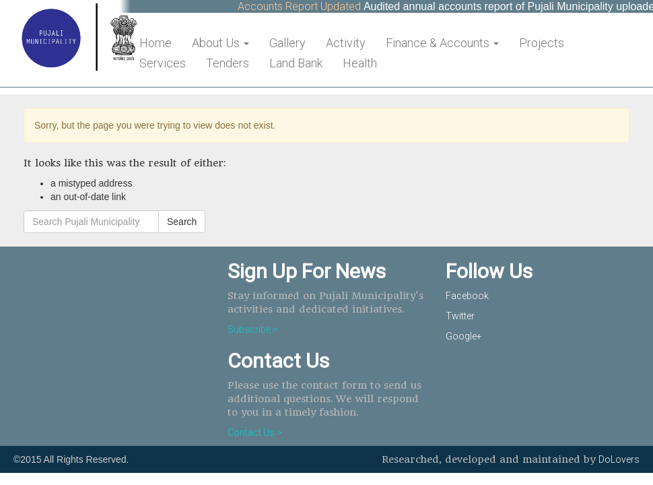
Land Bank (295, 63)
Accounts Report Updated (304, 6)
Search (182, 221)
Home (155, 43)
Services (162, 63)
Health (360, 63)
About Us (220, 43)
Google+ (464, 336)
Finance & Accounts (442, 43)
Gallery (287, 43)
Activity (346, 43)
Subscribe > (253, 329)
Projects (541, 43)
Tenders (227, 63)
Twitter (460, 316)
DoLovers (619, 459)
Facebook (467, 295)
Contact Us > (255, 432)
